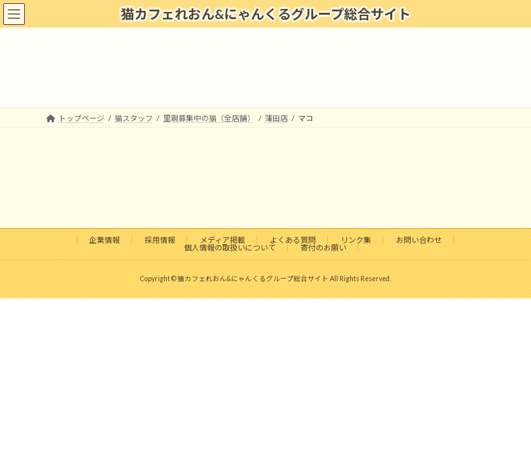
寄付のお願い (323, 247)
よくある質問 (293, 240)
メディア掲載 (222, 240)
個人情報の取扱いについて (230, 247)
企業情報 (104, 240)
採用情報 (160, 240)
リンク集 (356, 240)
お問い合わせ (419, 240)
